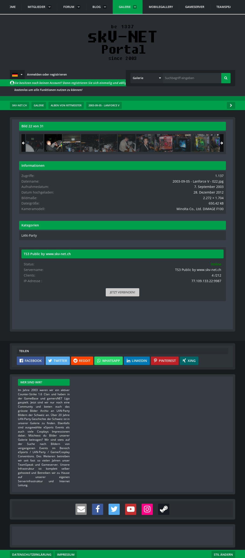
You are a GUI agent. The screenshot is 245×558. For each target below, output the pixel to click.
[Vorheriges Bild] (23, 194)
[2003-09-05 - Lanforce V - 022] (197, 143)
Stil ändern (223, 537)
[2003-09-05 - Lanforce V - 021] (178, 143)
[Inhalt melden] (138, 256)
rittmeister (47, 136)
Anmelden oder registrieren (47, 74)
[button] (17, 74)
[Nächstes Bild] (137, 194)
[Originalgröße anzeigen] (136, 129)
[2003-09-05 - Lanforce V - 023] (215, 143)
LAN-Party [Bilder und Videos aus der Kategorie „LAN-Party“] (172, 243)
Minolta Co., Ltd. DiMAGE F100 (205, 217)
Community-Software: (122, 546)
